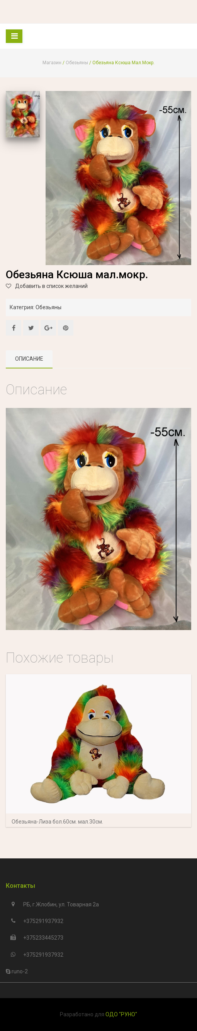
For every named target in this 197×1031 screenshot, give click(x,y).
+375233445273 (43, 938)
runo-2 (19, 971)
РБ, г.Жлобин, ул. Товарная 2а (61, 904)
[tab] (29, 359)
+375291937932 (43, 921)
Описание (29, 359)
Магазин (51, 62)
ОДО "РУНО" (121, 1014)
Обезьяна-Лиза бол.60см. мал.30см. (57, 822)
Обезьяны (77, 62)
